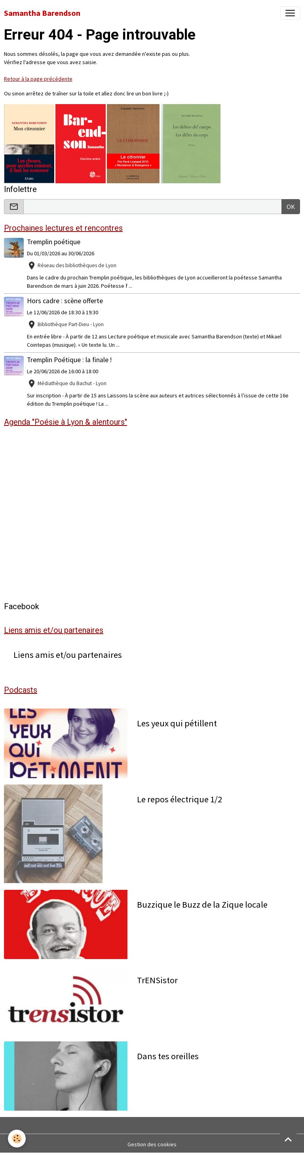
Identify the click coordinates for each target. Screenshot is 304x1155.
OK (291, 207)
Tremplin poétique (53, 241)
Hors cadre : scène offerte (65, 300)
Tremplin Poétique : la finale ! (69, 359)
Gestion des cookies (152, 1144)
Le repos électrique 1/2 (179, 799)
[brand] (42, 13)
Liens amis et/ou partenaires (67, 655)
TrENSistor (157, 980)
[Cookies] (17, 1138)
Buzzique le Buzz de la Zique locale (202, 904)
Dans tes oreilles (168, 1056)
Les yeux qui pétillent (177, 723)
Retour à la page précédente (38, 78)
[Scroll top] (288, 1139)
